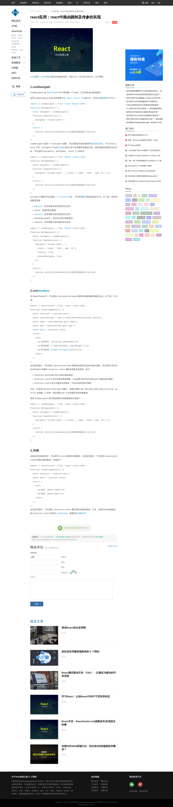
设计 (147, 231)
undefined (62, 512)
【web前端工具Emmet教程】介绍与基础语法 (144, 150)
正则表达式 (16, 44)
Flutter (14, 53)
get (53, 120)
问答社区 (86, 3)
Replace (38, 206)
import (34, 104)
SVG (128, 204)
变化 (101, 144)
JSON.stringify (60, 349)
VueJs (20, 35)
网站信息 (104, 780)
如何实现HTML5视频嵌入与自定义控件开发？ (144, 98)
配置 (85, 197)
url (64, 317)
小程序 (156, 213)
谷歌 (151, 226)
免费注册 (104, 789)
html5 (128, 200)
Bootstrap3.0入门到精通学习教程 (140, 166)
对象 (70, 197)
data (42, 329)
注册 (158, 3)
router (76, 157)
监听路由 (95, 144)
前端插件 (23, 3)
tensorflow (136, 226)
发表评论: (33, 552)
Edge (159, 235)
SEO (14, 73)
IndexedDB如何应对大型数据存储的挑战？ (143, 105)
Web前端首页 (35, 11)
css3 (140, 204)
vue (137, 209)
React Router (52, 93)
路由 (49, 77)
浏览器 (61, 147)
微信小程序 (156, 200)
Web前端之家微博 (140, 783)
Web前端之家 (62, 536)
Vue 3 (128, 213)
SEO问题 (141, 218)
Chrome (129, 222)
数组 (127, 231)
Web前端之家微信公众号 (131, 783)
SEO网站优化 (146, 213)
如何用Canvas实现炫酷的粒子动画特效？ (143, 101)
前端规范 (59, 3)
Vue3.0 (20, 38)
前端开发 (129, 235)
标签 (97, 3)
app (152, 235)
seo (147, 200)
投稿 (105, 3)
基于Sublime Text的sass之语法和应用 (141, 171)
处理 (84, 512)
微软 (147, 235)
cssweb (155, 222)
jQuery (14, 35)
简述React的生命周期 (74, 626)
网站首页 (16, 21)
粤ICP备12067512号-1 (86, 804)
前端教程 (144, 209)
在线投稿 (104, 783)
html (152, 204)
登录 (153, 3)
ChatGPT (129, 209)
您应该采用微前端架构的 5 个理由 (80, 650)
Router (76, 104)
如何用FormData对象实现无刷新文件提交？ (144, 94)
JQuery (129, 196)
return (36, 128)
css (133, 218)
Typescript (15, 41)
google (158, 226)
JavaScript (154, 209)
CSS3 (144, 226)
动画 (149, 218)
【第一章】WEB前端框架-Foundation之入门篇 (144, 161)
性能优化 (35, 3)
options (63, 196)
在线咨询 (94, 786)
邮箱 (63, 561)
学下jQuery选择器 (134, 145)
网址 (63, 566)
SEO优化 (146, 222)
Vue (141, 231)
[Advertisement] (144, 30)
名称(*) (63, 556)
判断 (80, 512)
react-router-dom (75, 98)
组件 (107, 98)
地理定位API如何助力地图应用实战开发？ (143, 112)
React (14, 38)
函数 (101, 98)
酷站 (70, 3)
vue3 (134, 204)
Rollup (14, 47)
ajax (21, 50)
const (36, 112)
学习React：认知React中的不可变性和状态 (86, 695)
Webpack (15, 50)
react (32, 77)
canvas (137, 222)
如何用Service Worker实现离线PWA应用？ (143, 115)
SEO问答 (156, 218)
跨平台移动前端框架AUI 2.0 (138, 135)
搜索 (144, 3)
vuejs (144, 196)
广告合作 (94, 783)
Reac (67, 227)
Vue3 (135, 200)
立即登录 (94, 789)
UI (77, 3)
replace (38, 214)
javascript (152, 196)
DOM (82, 104)
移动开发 (47, 3)
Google (136, 213)
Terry (51, 536)
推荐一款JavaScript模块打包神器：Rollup (143, 140)
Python (128, 239)
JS (135, 196)
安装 (63, 98)
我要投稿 (18, 94)
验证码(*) (64, 572)
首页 (13, 3)
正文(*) (32, 576)
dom (82, 157)
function (35, 108)
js (139, 196)
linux (128, 226)
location (43, 290)
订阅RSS (104, 786)
